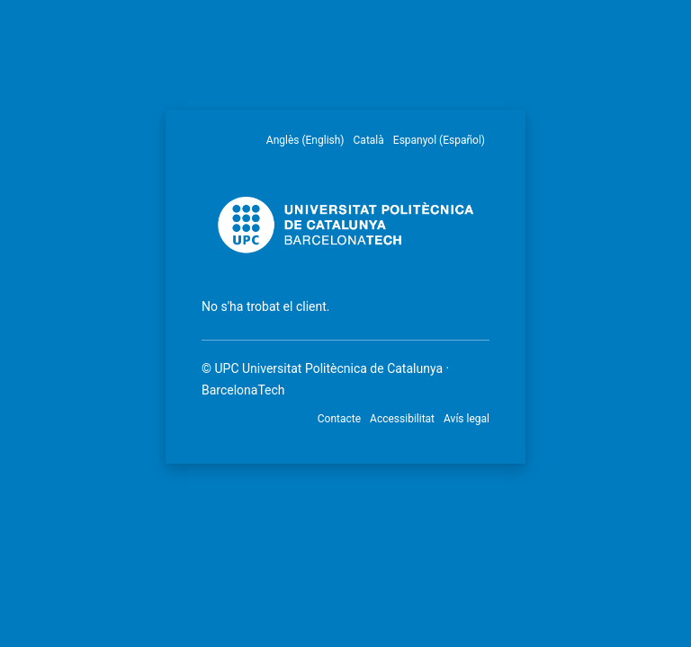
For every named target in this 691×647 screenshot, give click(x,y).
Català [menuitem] (369, 140)
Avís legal (466, 418)
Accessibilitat (402, 418)
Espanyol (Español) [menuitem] (439, 140)
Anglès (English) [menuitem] (305, 140)
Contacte (339, 418)
